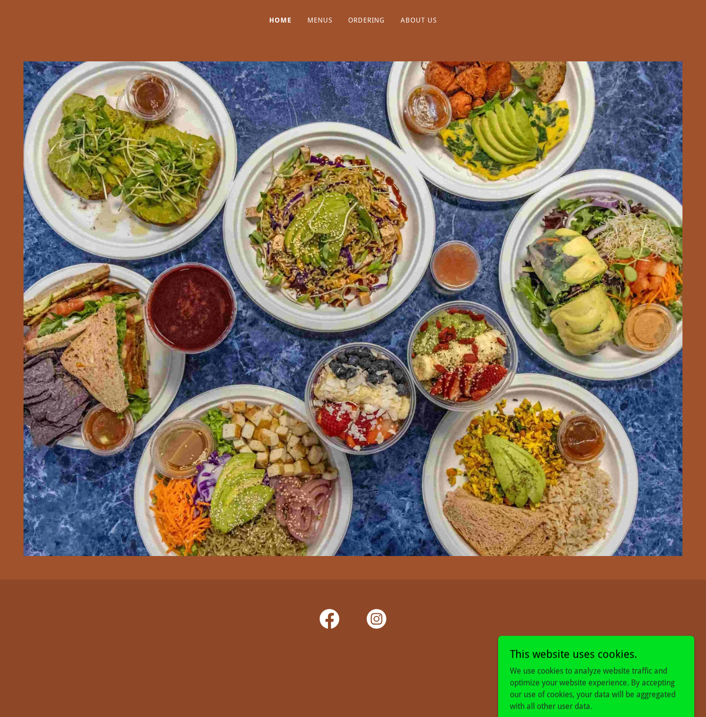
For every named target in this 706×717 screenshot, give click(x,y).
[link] (329, 621)
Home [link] (280, 20)
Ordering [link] (366, 20)
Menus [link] (319, 20)
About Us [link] (419, 20)
